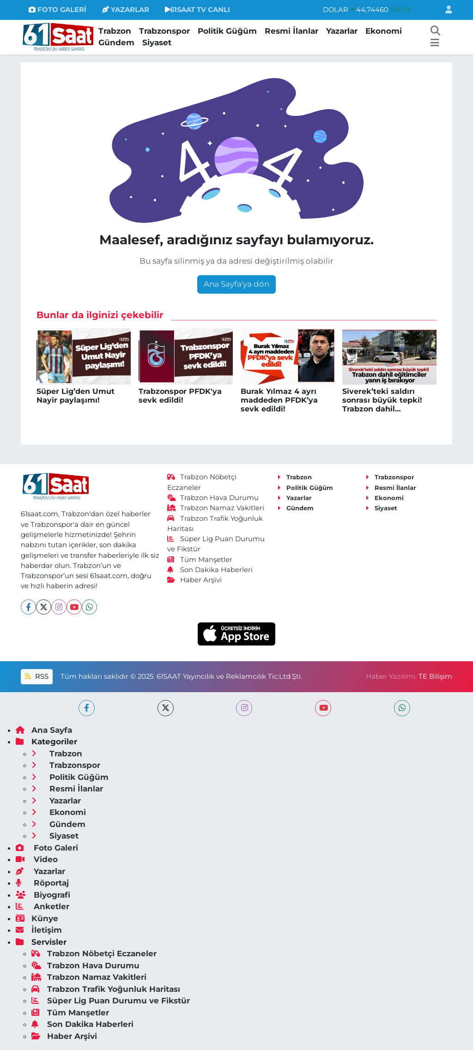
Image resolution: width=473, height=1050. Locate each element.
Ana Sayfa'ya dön (236, 284)
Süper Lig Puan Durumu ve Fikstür (110, 1000)
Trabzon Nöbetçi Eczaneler (94, 953)
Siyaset (156, 42)
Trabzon (114, 31)
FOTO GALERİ (57, 10)
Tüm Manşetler (200, 559)
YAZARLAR (125, 10)
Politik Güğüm (227, 31)
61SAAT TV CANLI (197, 10)
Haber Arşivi (194, 580)
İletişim (39, 930)
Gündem (116, 42)
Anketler (42, 906)
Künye (37, 918)
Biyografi (43, 894)
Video (37, 859)
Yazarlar (342, 31)
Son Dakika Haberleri (210, 570)
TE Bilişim (435, 676)
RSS (36, 676)
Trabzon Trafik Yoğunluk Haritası (105, 989)
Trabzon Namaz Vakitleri (216, 508)
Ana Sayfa (44, 730)
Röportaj (42, 882)
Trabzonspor (164, 31)
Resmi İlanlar (291, 31)
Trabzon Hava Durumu (213, 498)
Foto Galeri (47, 847)
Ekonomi (383, 31)
